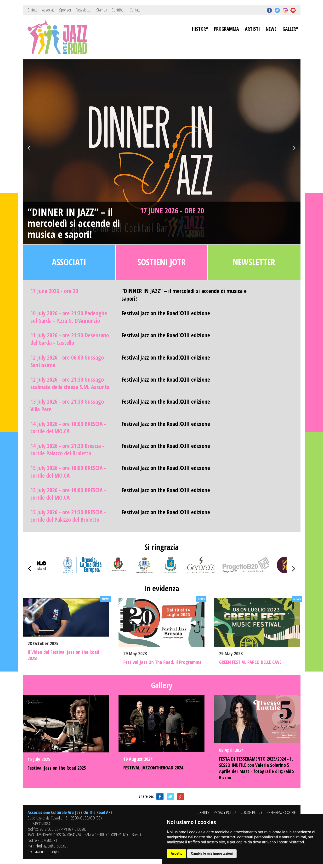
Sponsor (65, 10)
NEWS (271, 29)
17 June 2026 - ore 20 (172, 210)
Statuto (33, 10)
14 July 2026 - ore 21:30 (67, 449)
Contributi (118, 10)
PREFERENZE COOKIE (281, 812)
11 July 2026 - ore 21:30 (69, 338)
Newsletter (84, 10)
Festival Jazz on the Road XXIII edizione (165, 313)
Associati (48, 10)
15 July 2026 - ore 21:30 (68, 515)
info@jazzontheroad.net (51, 846)
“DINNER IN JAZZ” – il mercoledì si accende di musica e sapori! (74, 223)
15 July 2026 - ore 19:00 (68, 493)
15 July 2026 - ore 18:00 (68, 471)
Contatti (135, 10)
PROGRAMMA (226, 29)
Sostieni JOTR (161, 262)
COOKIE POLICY (251, 812)
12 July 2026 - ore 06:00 (68, 361)
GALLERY (290, 29)
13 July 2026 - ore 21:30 (68, 405)
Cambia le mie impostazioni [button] (212, 853)
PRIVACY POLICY (225, 812)
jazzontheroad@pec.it (49, 851)
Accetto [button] (176, 853)
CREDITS (203, 812)
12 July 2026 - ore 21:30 (69, 383)
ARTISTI (252, 29)
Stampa (101, 10)
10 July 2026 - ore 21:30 (68, 316)
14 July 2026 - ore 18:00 (68, 427)
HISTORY (200, 29)
